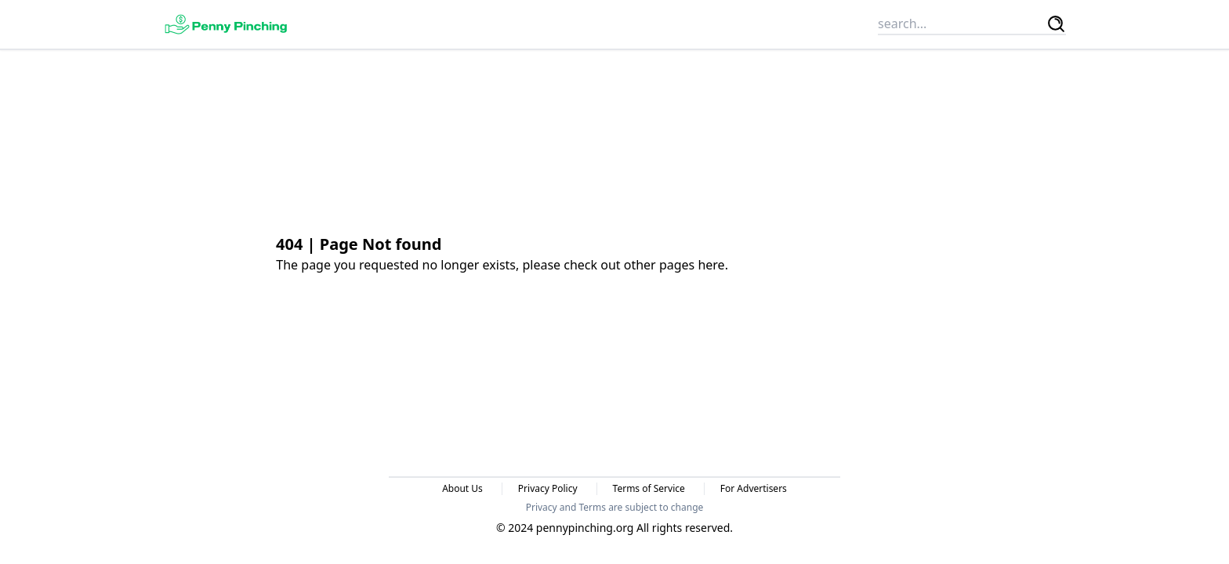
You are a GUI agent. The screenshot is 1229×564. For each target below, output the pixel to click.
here (711, 264)
